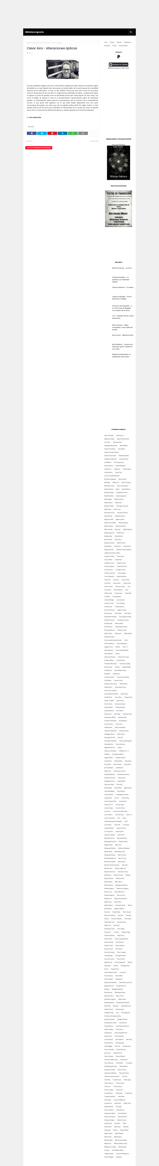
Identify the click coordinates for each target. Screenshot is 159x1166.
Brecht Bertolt (119, 536)
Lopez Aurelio (119, 831)
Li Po (118, 818)
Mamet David (108, 851)
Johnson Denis (118, 764)
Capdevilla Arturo (109, 563)
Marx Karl (124, 865)
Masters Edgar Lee (120, 868)
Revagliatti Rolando (117, 989)
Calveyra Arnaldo (109, 556)
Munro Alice (117, 902)
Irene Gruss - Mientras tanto (122, 335)
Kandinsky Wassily (109, 774)
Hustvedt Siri (108, 761)
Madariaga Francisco (110, 841)
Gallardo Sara (108, 687)
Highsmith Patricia (109, 747)
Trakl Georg (118, 1093)
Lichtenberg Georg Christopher (113, 821)
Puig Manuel (118, 979)
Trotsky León (128, 1093)
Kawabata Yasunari (109, 778)
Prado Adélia (119, 976)
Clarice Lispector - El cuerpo (122, 287)
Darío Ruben (118, 613)
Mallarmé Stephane (124, 848)
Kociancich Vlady (109, 784)
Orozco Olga (120, 929)
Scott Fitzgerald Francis (122, 1026)
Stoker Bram (123, 1059)
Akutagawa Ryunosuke (110, 445)
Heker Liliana (121, 734)
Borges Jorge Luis (109, 533)
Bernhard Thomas (122, 512)
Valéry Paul (117, 1103)
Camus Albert (108, 559)
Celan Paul (107, 580)
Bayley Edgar (108, 499)
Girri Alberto (119, 710)
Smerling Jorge (119, 1043)
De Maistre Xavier (109, 620)
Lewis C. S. (129, 814)
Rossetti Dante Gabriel (123, 1002)
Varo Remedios (122, 1113)
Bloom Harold (108, 529)
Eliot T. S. (125, 647)
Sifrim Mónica (119, 1039)
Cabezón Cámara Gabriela (123, 549)
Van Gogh (118, 1106)
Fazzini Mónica (121, 660)
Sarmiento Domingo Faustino (112, 1016)
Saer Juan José (120, 1009)
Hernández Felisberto (110, 741)
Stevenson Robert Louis (111, 1059)
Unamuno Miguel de (119, 1100)
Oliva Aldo (116, 925)
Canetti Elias (118, 559)
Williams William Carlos (120, 1143)
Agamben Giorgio (109, 439)
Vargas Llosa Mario (109, 1113)
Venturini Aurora (121, 1120)
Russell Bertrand (126, 1006)
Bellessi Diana (108, 502)
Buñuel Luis (117, 546)
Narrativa (107, 45)
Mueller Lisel (108, 898)
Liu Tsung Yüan (108, 831)
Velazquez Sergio (109, 1120)
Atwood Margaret (121, 466)
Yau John (106, 1150)
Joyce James (127, 764)
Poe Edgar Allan (125, 965)
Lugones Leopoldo (109, 835)
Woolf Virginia (122, 1147)
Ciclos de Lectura (120, 586)
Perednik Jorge (108, 955)
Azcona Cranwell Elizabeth (111, 476)
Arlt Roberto (107, 462)
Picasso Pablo (121, 959)
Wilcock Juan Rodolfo (121, 1140)
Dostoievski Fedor (109, 637)
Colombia (107, 596)
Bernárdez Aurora (109, 512)
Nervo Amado (127, 912)
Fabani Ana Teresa (123, 657)
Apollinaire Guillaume (110, 459)
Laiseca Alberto (108, 794)
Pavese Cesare (108, 949)
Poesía (114, 45)
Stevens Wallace (120, 1056)
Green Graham (108, 724)
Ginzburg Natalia (120, 707)
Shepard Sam (108, 1036)
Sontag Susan (126, 1046)
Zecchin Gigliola (108, 1157)
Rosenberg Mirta (109, 1002)
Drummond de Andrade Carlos (113, 640)
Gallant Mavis (123, 684)
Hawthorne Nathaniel (110, 731)
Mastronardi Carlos (109, 872)
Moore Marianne (119, 892)
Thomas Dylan (120, 1083)
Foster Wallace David (120, 670)
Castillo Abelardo (121, 576)
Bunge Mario (108, 546)
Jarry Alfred (107, 764)
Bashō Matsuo (126, 489)
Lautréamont (122, 801)
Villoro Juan (117, 1127)
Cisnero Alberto (118, 590)
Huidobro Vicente (120, 757)
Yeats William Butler (117, 1150)
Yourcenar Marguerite (122, 1153)
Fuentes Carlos (118, 680)
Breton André (108, 539)
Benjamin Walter (109, 506)
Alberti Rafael (123, 445)
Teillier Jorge (127, 1080)
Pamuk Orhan (108, 939)
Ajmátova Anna (117, 442)
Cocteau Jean (118, 593)
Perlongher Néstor (120, 955)
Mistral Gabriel (108, 885)
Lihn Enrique (107, 825)
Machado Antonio (109, 838)
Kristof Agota (108, 788)
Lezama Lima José (109, 818)
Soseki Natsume (121, 1049)
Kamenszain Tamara (119, 771)
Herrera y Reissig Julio (125, 741)
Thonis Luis (107, 1086)
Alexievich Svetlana (109, 449)
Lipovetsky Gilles (109, 828)
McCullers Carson (123, 872)
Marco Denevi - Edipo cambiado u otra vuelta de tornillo (122, 327)
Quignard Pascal (109, 986)
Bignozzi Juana (120, 519)
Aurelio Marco (108, 472)
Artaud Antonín (108, 466)
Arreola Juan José (119, 462)
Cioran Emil (107, 590)
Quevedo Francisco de (125, 982)
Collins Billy (128, 593)
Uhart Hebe (107, 1100)
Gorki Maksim (123, 721)
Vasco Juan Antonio (109, 1116)
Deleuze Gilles (119, 623)
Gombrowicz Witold (109, 717)
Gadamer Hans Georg (110, 684)
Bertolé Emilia (108, 516)
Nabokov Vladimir (119, 908)
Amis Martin (121, 449)
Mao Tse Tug (122, 858)
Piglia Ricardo (108, 962)
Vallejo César (127, 1103)
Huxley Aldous (118, 761)
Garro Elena (118, 697)
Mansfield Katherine (110, 858)
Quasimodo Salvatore (110, 982)
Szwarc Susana (122, 1070)
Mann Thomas (122, 855)
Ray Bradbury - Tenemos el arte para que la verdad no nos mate (122, 346)
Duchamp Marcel (109, 643)
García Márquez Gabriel (111, 694)
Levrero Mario (108, 814)
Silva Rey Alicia (108, 1043)
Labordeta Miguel (109, 791)
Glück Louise (108, 714)
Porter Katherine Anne (110, 972)
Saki (117, 1012)
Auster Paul (118, 472)
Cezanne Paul (125, 580)
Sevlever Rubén (108, 1029)
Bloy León (117, 529)
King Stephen (121, 781)
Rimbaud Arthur (108, 996)
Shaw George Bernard (121, 1033)
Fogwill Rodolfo (126, 667)
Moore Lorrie (108, 892)
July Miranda (119, 768)
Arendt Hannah (123, 459)
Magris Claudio (123, 841)
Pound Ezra (123, 972)
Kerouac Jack (121, 778)
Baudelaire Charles (122, 492)
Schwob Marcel (108, 1026)
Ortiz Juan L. (107, 932)
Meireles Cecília (118, 875)
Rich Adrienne (108, 992)
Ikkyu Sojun (128, 761)
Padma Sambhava (109, 935)
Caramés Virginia (109, 566)
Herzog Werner (108, 744)
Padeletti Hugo (126, 932)
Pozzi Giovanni (108, 976)
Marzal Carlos (108, 868)
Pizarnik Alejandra (120, 962)
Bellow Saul (118, 502)
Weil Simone (107, 1137)
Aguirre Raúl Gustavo (123, 439)
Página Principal (31, 43)
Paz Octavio (119, 949)
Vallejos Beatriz (108, 1106)
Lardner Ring (125, 798)
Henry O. (120, 737)
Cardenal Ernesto (122, 566)
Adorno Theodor (109, 435)
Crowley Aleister (119, 606)
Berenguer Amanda (122, 506)
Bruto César (118, 539)
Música (130, 905)
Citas (105, 42)
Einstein (117, 647)
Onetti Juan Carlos (109, 929)
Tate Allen (107, 1080)
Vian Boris (117, 1123)
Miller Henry (118, 882)
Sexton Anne (119, 1029)
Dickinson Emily (122, 630)
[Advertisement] (61, 14)
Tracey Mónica (108, 1093)
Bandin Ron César (109, 486)
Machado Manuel (122, 838)
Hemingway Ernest (109, 737)
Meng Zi (128, 875)
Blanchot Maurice (121, 526)
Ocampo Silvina (121, 922)
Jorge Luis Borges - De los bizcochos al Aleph (122, 297)
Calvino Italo (120, 556)
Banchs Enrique (126, 482)
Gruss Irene (119, 724)
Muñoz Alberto (108, 905)
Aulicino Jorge (127, 469)
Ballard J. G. (116, 482)
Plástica (130, 962)
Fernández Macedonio (110, 663)
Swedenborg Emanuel (110, 1066)
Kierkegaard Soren (109, 781)
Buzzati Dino (127, 546)
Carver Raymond (109, 576)
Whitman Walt (108, 1140)
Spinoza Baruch (117, 1053)
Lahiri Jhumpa (121, 791)
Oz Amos (116, 932)
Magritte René (108, 845)
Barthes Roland (108, 489)
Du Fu (126, 640)
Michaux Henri (120, 878)
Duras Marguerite (122, 643)
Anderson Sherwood (110, 455)
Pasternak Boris (120, 945)
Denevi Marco (108, 627)
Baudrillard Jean (108, 496)
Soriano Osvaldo (109, 1049)
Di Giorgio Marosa (109, 630)
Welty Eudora (118, 1137)
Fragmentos (127, 42)
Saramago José (125, 1012)
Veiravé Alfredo (122, 1116)
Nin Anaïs (120, 915)
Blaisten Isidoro (108, 526)
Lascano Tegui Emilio (110, 801)
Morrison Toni (121, 895)
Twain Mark (121, 1096)
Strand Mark (119, 1063)
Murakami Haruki (120, 905)
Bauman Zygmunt (121, 496)
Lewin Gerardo (119, 814)
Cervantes (116, 580)
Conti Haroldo (120, 600)
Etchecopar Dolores (110, 657)
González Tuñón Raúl (110, 721)
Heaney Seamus (123, 731)
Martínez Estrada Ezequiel (111, 865)
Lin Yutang (126, 825)
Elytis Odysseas (108, 650)
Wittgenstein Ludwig (110, 1147)
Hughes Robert (108, 757)
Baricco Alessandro (122, 486)
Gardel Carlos (108, 697)
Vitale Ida (125, 1127)
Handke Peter (108, 727)
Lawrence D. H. (108, 804)
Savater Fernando (109, 1019)
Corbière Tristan (109, 603)
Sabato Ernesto (108, 1009)
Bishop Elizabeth (123, 523)
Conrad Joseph (117, 596)
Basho (117, 489)
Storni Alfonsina (108, 1063)
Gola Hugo (117, 714)
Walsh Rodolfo (119, 1133)
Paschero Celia (108, 945)
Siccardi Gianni (108, 1039)
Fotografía (107, 674)
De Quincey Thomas (123, 620)
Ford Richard (108, 670)
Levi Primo (107, 811)
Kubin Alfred (117, 788)
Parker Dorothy (108, 942)
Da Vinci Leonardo (109, 610)
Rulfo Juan (116, 1006)
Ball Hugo (107, 482)
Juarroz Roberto (108, 768)
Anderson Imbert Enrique (111, 452)
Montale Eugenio (109, 888)
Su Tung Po (129, 1063)
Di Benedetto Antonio (121, 627)
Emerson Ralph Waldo (122, 650)
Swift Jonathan (124, 1066)
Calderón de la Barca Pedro (112, 553)
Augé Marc (117, 469)
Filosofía (119, 42)
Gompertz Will (122, 717)
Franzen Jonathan (109, 677)
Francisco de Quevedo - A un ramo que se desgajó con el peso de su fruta (122, 308)
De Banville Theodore (110, 617)
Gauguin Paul (128, 697)
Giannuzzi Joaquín (120, 704)
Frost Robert (107, 680)
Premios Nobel (123, 45)
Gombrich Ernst (127, 714)
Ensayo (112, 42)
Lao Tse (116, 798)
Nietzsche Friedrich (109, 915)
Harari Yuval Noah (120, 727)
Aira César (40, 43)
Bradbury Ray (108, 536)
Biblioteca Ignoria (34, 32)
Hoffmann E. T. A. (124, 751)
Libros (124, 818)
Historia (120, 747)
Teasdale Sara (117, 1080)
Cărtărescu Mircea (109, 573)
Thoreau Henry (117, 1086)
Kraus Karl (119, 784)
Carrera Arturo (108, 570)
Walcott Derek (124, 1130)
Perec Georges (121, 952)
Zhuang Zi (119, 1157)
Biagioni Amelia (108, 519)
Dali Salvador (108, 613)
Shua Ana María (119, 1036)
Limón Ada (117, 825)
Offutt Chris (107, 925)
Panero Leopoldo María (121, 939)
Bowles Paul (120, 533)
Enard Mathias (108, 653)
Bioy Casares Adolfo (110, 523)
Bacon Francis (123, 479)
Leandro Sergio (108, 808)
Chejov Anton (127, 583)
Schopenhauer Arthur (110, 1023)
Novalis (106, 919)
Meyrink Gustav (108, 878)
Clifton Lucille (108, 593)
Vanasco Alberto (109, 1110)
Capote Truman (121, 563)
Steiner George (108, 1056)
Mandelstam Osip (120, 851)
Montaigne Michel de (121, 885)
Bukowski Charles (109, 543)
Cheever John (117, 583)
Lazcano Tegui (120, 804)
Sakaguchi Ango (108, 1012)
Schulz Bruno (123, 1023)
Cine (129, 586)
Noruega (128, 915)
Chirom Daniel (108, 586)
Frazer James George (123, 677)
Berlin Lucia (117, 509)
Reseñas (106, 989)
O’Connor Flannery (116, 919)
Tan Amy (124, 1076)
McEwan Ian (107, 875)
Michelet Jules (108, 882)
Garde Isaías (124, 694)
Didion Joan (118, 633)
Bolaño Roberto (127, 529)
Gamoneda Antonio (120, 687)
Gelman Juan (120, 700)
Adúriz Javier (120, 435)
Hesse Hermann (120, 744)
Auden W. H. (107, 469)
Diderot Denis (108, 633)
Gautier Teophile (109, 700)
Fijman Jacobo (108, 667)
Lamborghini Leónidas (122, 794)
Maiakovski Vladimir (110, 848)
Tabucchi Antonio (124, 1073)
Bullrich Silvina (121, 543)
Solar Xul (117, 1046)
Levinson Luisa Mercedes (120, 811)
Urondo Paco (108, 1103)
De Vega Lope (108, 623)
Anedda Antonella (124, 455)
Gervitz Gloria (108, 704)
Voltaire (115, 1130)
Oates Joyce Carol (109, 922)
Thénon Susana (108, 1083)
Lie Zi (126, 821)
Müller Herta (108, 902)
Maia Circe (118, 845)
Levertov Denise (120, 808)
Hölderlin (107, 754)
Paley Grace (120, 935)
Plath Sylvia (107, 965)
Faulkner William (109, 660)
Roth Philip (107, 1006)
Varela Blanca (120, 1110)
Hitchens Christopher (110, 751)
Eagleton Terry (108, 647)
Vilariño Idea (107, 1127)
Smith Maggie (108, 1046)
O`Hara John (128, 919)
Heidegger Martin (109, 734)
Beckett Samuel (119, 499)
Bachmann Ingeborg (110, 479)
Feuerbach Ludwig (125, 663)
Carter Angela (122, 573)
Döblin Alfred (128, 633)
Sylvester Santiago (109, 1070)
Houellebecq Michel (118, 754)
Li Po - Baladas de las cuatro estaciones (123, 317)
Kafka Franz (107, 771)
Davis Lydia (127, 613)
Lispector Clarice (121, 828)
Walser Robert (108, 1133)
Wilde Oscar (107, 1143)
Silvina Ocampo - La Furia (122, 268)
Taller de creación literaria (111, 1076)
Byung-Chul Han (109, 549)
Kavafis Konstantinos (123, 774)
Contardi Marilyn (109, 600)
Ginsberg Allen (108, 707)
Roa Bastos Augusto (110, 999)
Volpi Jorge (107, 1130)
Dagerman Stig (121, 610)
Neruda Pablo (116, 912)
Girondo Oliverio (109, 710)
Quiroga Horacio (121, 986)
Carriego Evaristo (120, 570)
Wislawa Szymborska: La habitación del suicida (121, 355)
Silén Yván (129, 1039)
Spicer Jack (107, 1053)
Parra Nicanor (120, 942)
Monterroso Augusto (122, 888)
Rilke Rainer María (120, 992)
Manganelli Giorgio (109, 855)
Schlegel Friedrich (122, 1019)
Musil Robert (108, 908)
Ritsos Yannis (120, 996)
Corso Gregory (120, 603)
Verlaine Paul (108, 1123)
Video (124, 1123)
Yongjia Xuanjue (108, 1153)
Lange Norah (108, 798)
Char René (107, 583)
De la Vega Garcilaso (125, 617)
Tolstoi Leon (119, 1090)
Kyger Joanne (128, 788)
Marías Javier (121, 861)
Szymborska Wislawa (110, 1073)
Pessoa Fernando (109, 959)
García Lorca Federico (110, 690)
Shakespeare (108, 1033)
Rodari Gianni (122, 999)
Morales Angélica (109, 895)
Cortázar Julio (108, 606)
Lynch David (120, 835)
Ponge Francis (115, 969)
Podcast (116, 965)
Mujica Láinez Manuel (120, 898)
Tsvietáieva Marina (109, 1096)
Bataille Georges (109, 492)
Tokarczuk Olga (108, 1090)
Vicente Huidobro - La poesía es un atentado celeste (120, 279)
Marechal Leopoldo (109, 861)
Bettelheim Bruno (120, 516)
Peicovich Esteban (109, 952)
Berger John (107, 509)
